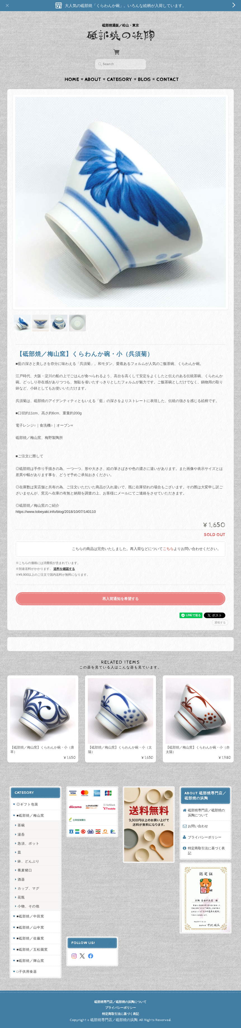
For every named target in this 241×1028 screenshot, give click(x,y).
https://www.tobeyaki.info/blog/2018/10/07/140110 (56, 512)
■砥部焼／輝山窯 (30, 960)
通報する (220, 622)
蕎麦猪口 (25, 870)
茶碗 (21, 825)
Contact (167, 79)
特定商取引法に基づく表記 (206, 850)
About (93, 79)
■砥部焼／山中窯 (30, 927)
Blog (144, 79)
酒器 (21, 879)
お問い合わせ (198, 826)
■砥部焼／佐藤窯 (30, 938)
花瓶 (21, 897)
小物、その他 (28, 906)
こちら (168, 549)
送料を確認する (64, 568)
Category (119, 79)
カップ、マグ (28, 888)
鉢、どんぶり (28, 861)
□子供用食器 (26, 971)
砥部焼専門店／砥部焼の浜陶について (206, 812)
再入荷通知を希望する (120, 599)
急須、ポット (28, 843)
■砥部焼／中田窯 (30, 916)
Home (72, 79)
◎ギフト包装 (27, 804)
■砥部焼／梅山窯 (30, 815)
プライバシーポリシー (204, 837)
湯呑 (21, 834)
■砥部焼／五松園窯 (32, 949)
